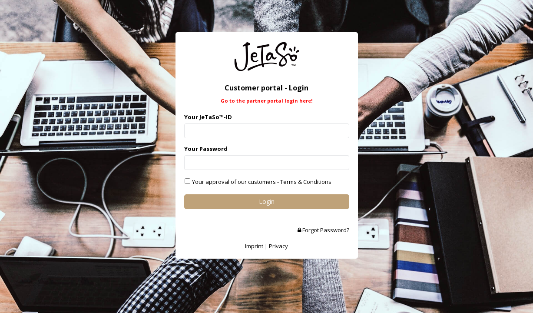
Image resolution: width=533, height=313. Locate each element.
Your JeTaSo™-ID (208, 117)
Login (267, 201)
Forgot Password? (323, 230)
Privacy (278, 246)
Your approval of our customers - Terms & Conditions (261, 182)
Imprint (254, 246)
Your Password (206, 149)
